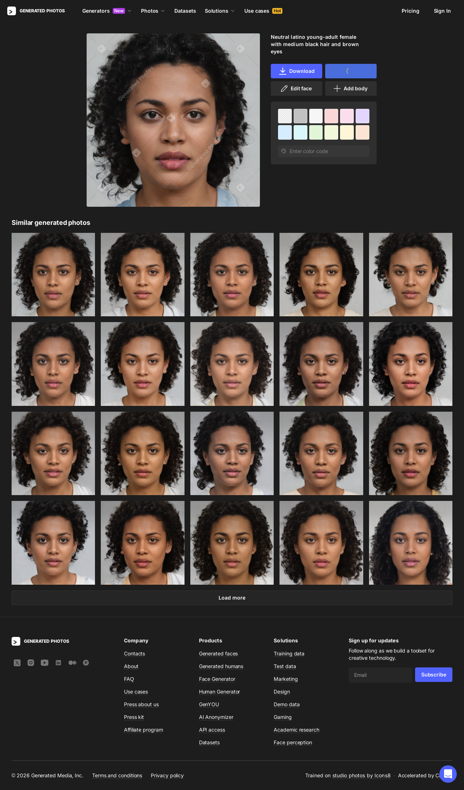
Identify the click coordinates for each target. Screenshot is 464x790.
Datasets (185, 11)
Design (282, 691)
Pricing (410, 11)
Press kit (134, 717)
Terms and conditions (117, 775)
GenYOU (209, 704)
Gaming (283, 717)
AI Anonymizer (216, 717)
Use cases (263, 11)
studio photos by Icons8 (361, 775)
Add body (350, 88)
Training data (289, 653)
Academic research (296, 730)
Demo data (286, 704)
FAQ (129, 679)
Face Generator (217, 679)
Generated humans (221, 666)
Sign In (442, 11)
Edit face (296, 88)
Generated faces (218, 653)
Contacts (134, 653)
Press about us (141, 704)
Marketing (286, 679)
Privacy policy (167, 775)
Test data (285, 666)
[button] (448, 774)
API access (212, 730)
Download (296, 71)
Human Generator (219, 691)
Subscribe (433, 674)
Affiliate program (143, 730)
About (131, 666)
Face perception (293, 742)
